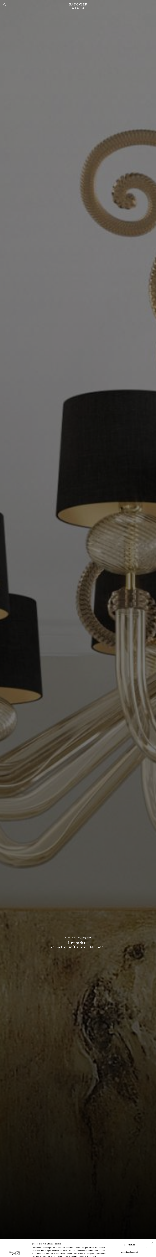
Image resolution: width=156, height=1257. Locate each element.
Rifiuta (129, 1241)
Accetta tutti (129, 1227)
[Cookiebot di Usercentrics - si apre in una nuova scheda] (15, 1252)
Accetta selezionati (129, 1234)
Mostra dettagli (128, 1252)
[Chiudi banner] (152, 1225)
